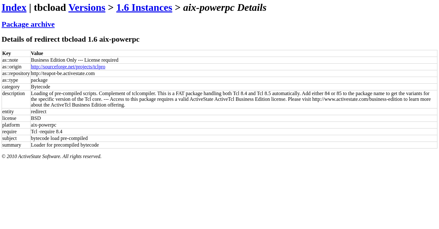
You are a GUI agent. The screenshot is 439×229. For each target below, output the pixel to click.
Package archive (28, 24)
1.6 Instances (144, 7)
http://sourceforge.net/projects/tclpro (68, 66)
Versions (86, 7)
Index (14, 7)
